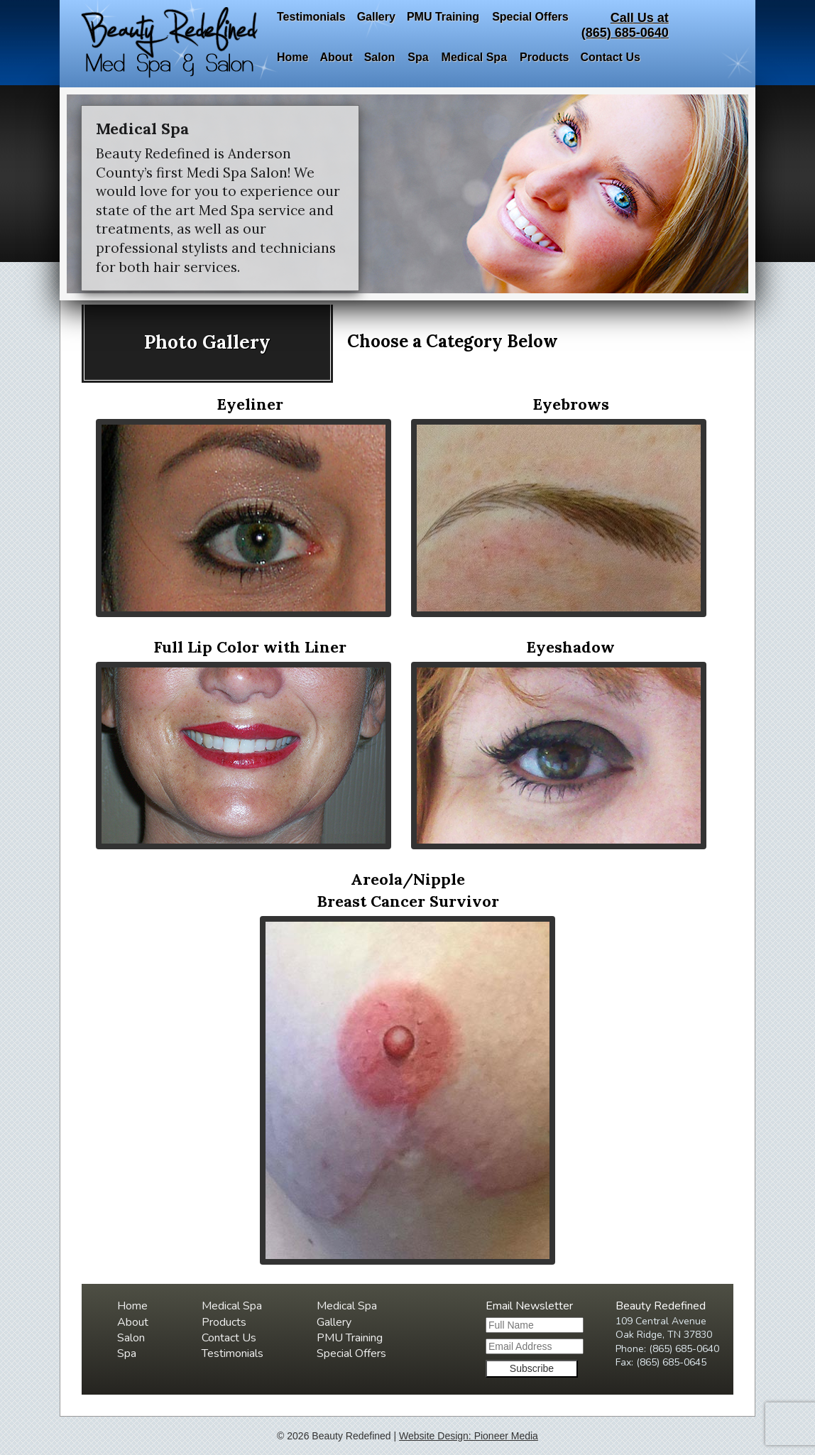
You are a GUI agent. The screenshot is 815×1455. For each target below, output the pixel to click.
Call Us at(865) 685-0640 (625, 25)
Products (544, 57)
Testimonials (311, 17)
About (335, 57)
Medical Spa (474, 57)
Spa (418, 57)
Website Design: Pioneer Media (468, 1436)
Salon (379, 57)
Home (292, 57)
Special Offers (530, 17)
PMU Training (443, 17)
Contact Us (610, 57)
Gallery (376, 17)
